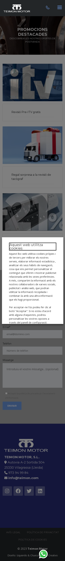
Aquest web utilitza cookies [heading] (26, 246)
